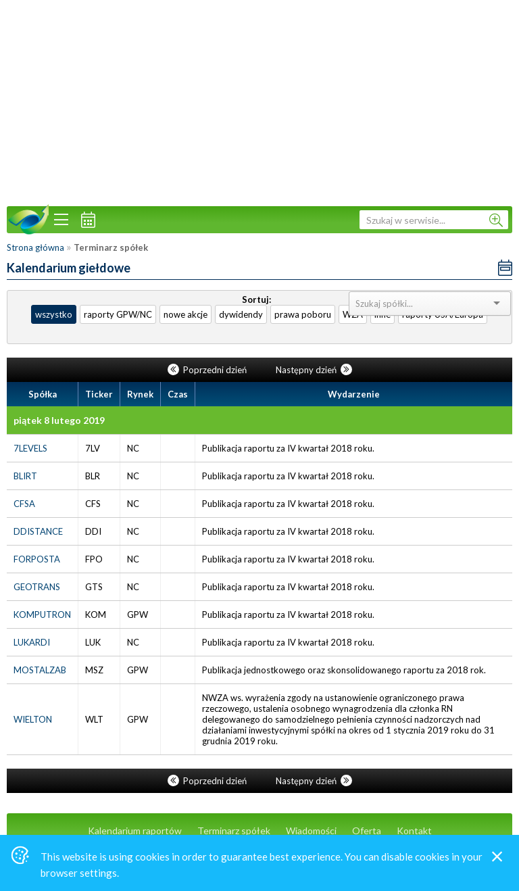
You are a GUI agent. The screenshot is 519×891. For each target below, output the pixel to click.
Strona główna (35, 247)
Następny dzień (314, 369)
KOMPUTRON (42, 614)
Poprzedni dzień (208, 369)
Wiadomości (311, 830)
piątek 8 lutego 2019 (59, 420)
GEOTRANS (37, 586)
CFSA (24, 503)
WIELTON (33, 719)
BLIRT (25, 476)
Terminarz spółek (233, 830)
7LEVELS (30, 448)
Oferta (366, 830)
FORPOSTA (37, 559)
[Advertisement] (259, 101)
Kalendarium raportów (135, 830)
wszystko (53, 314)
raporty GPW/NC (118, 314)
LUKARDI (32, 642)
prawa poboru (302, 314)
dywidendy (241, 314)
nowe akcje (185, 314)
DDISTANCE (38, 531)
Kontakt (414, 830)
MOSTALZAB (40, 670)
